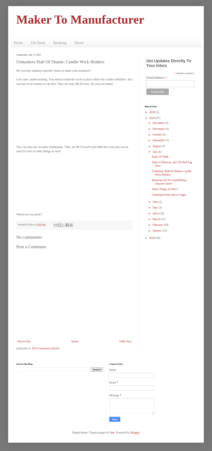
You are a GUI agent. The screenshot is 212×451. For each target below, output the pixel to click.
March (156, 219)
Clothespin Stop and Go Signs (169, 194)
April (155, 213)
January (157, 230)
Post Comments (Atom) (45, 348)
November (158, 128)
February (157, 224)
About (79, 43)
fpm (112, 432)
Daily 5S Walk (160, 156)
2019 (152, 118)
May (155, 207)
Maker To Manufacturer (80, 19)
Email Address (156, 78)
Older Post (125, 341)
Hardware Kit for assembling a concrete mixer (169, 182)
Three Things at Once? (165, 189)
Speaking (60, 43)
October (157, 134)
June (155, 201)
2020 (152, 112)
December (158, 122)
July (155, 151)
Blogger (134, 432)
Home (18, 43)
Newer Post (24, 341)
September (158, 140)
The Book (38, 43)
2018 (152, 237)
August (156, 146)
